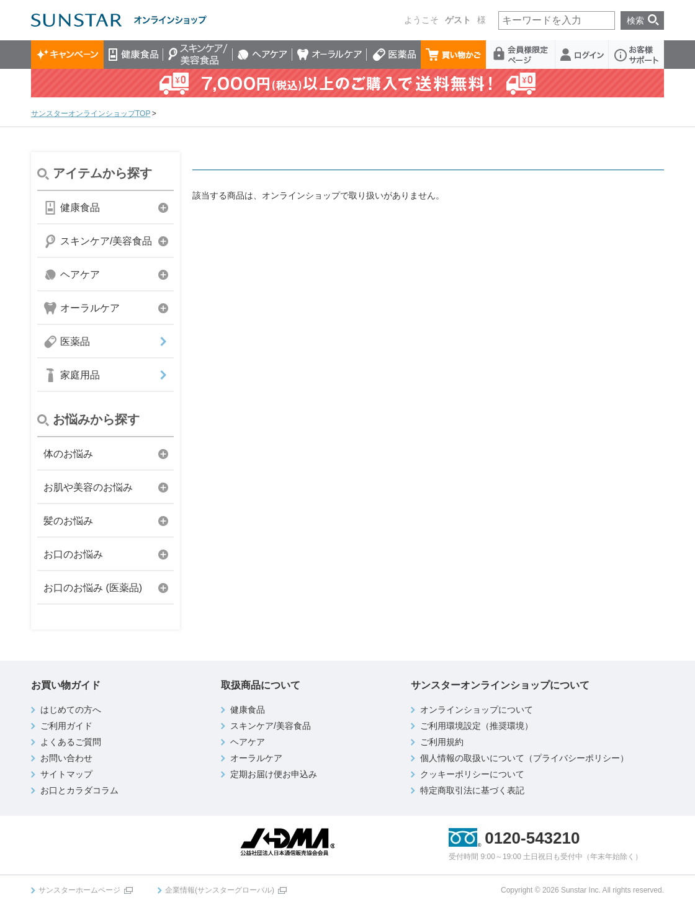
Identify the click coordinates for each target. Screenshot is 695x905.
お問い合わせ (66, 758)
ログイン (582, 54)
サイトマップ (66, 774)
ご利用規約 (442, 742)
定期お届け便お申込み (273, 774)
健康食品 (133, 54)
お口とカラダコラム (79, 790)
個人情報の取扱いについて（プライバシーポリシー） (524, 758)
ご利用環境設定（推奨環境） (476, 726)
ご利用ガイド (66, 726)
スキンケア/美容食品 (198, 54)
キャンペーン (67, 54)
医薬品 (394, 54)
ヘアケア (262, 54)
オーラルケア (329, 54)
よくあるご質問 (70, 742)
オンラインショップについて (476, 710)
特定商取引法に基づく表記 (472, 790)
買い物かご (453, 54)
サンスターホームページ (79, 890)
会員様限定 (520, 54)
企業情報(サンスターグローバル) (219, 890)
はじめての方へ (70, 710)
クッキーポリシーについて (472, 774)
